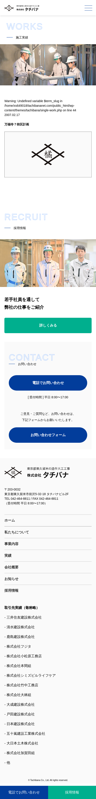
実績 (7, 555)
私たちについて (16, 532)
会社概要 (11, 567)
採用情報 (11, 590)
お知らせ (11, 579)
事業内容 (11, 544)
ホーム (9, 520)
